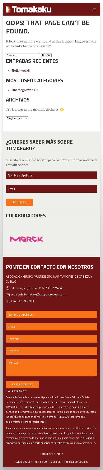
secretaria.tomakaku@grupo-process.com (35, 294)
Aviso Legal (22, 461)
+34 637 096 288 (20, 301)
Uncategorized (22, 90)
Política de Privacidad (47, 461)
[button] (94, 9)
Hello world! (21, 70)
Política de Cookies (76, 461)
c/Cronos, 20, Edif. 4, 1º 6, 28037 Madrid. (35, 288)
